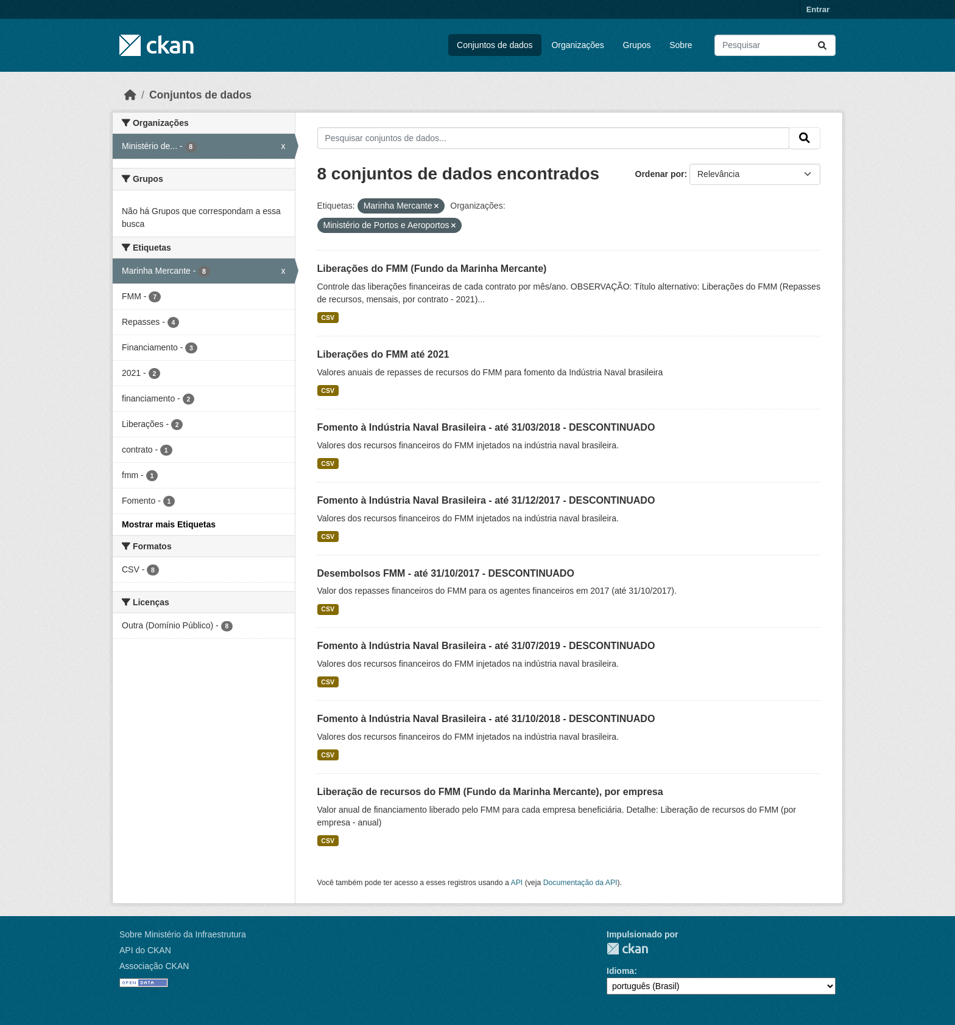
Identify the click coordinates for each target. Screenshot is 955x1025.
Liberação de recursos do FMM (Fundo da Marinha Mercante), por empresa (490, 792)
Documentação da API (580, 882)
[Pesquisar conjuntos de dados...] (775, 45)
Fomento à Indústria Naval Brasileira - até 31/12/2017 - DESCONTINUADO (486, 500)
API (517, 882)
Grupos (637, 45)
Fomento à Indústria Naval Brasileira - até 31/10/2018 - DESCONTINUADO (486, 719)
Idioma (620, 971)
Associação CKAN (154, 966)
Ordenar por (660, 174)
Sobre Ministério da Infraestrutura (182, 934)
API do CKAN (145, 950)
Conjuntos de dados (495, 45)
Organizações (577, 45)
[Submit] (822, 45)
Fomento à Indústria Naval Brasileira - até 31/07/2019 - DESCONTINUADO (486, 646)
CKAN (627, 948)
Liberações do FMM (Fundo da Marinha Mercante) (432, 268)
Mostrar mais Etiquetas (169, 524)
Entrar (818, 9)
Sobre (680, 45)
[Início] (130, 95)
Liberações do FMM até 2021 (383, 354)
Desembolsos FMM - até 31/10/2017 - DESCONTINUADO (445, 573)
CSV (327, 317)
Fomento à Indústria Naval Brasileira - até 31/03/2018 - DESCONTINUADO (486, 427)
